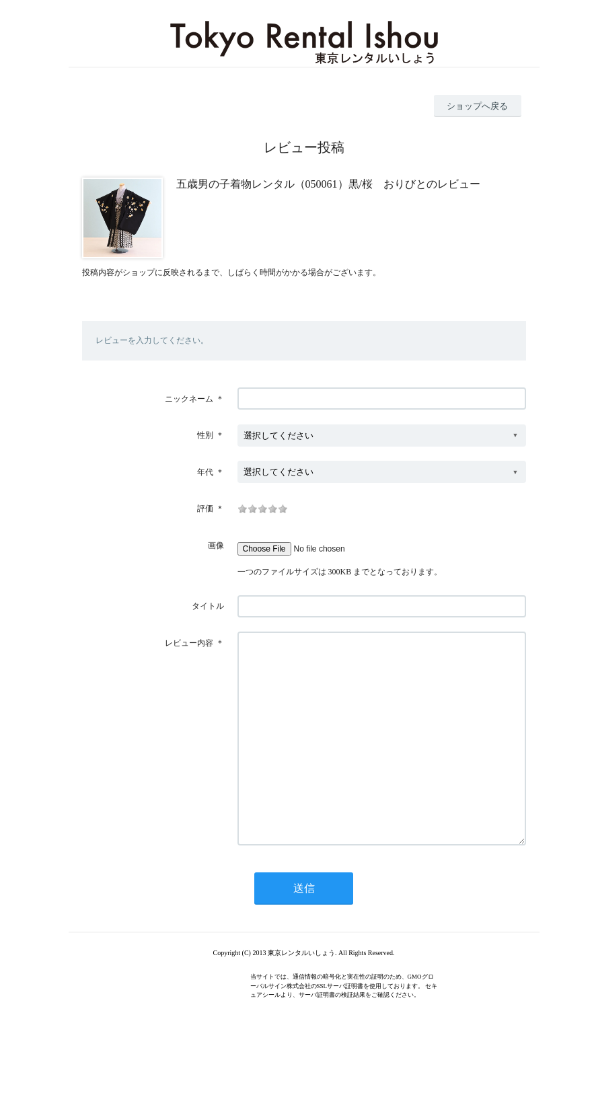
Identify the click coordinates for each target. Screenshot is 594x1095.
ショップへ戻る (477, 106)
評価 (205, 508)
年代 (205, 472)
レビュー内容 (189, 643)
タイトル (208, 606)
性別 (205, 435)
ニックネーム (189, 399)
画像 (216, 545)
